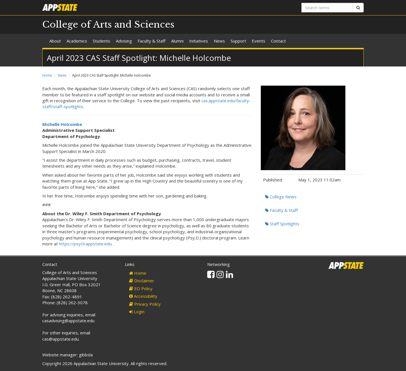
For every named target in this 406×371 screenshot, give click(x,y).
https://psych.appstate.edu (85, 243)
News (219, 41)
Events (258, 41)
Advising (124, 41)
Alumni (177, 41)
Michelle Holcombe (62, 124)
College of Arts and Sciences (108, 24)
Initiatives (198, 41)
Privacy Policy (145, 304)
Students (101, 41)
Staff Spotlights (282, 223)
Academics (77, 41)
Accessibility (143, 296)
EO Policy (141, 288)
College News (281, 196)
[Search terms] (327, 7)
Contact (278, 41)
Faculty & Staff (152, 41)
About (55, 41)
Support (238, 41)
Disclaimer (141, 280)
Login (136, 311)
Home (47, 75)
